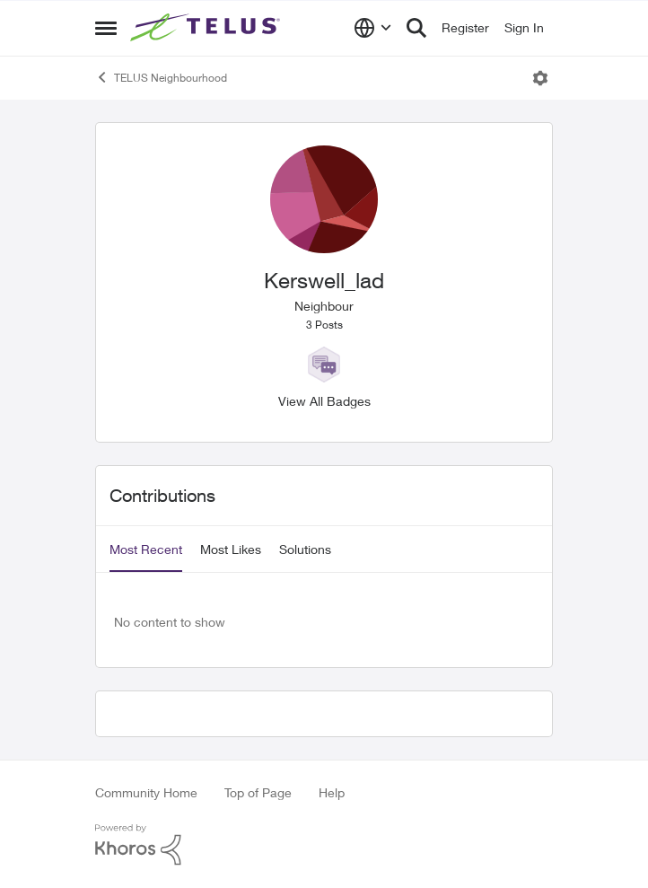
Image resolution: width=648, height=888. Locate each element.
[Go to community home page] (207, 27)
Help (332, 792)
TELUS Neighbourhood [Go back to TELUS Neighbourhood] (161, 77)
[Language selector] (372, 28)
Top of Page (258, 792)
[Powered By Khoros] (324, 845)
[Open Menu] (540, 78)
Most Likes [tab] (230, 549)
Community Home (146, 792)
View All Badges (324, 401)
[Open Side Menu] (106, 27)
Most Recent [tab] (145, 549)
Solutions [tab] (305, 549)
